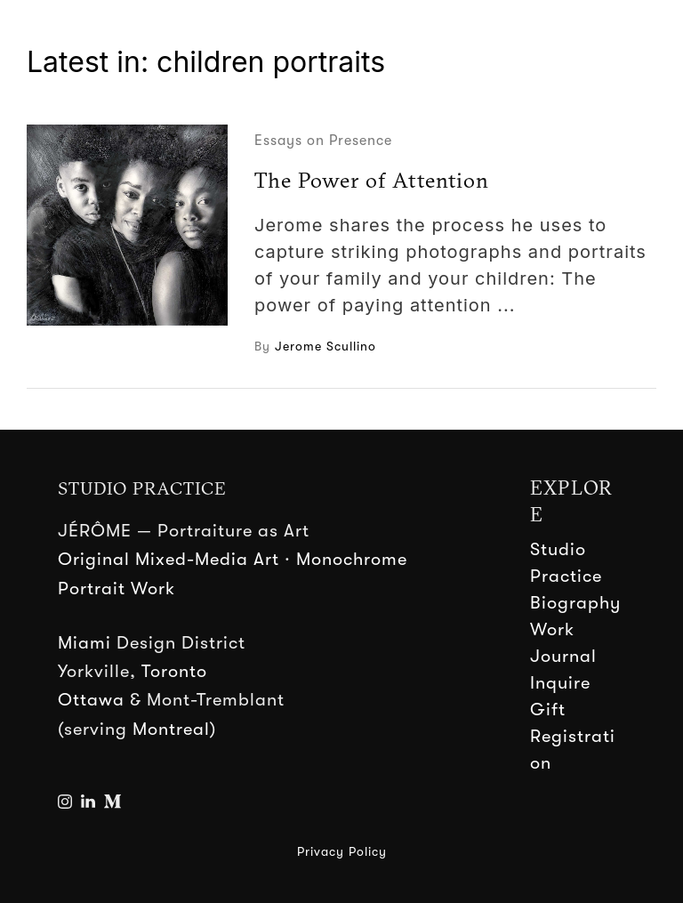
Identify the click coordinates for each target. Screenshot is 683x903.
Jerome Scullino (325, 346)
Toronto (174, 671)
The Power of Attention (371, 179)
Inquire (560, 683)
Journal (563, 656)
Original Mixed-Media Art (168, 559)
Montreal (171, 729)
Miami (84, 643)
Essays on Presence (323, 140)
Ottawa (91, 699)
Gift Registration (572, 736)
